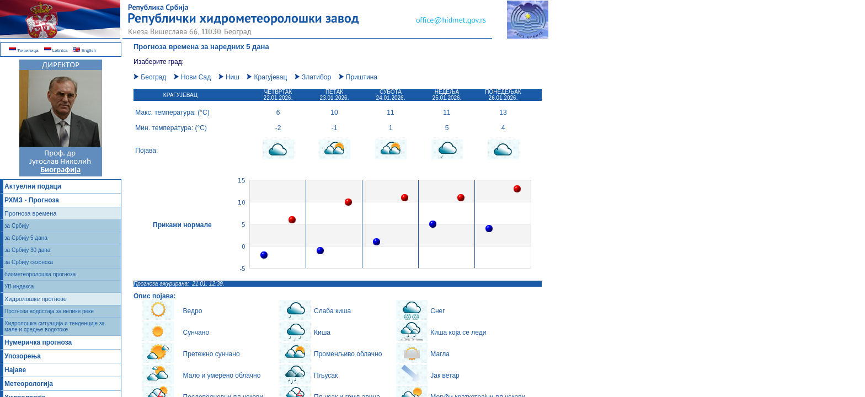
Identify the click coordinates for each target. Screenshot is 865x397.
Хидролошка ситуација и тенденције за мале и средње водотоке (54, 326)
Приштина (358, 77)
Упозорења (22, 356)
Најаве (15, 370)
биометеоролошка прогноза (40, 274)
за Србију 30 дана (27, 250)
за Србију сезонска (28, 262)
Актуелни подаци (32, 186)
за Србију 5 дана (25, 238)
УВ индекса (19, 286)
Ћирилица (24, 50)
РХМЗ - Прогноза (31, 200)
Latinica (56, 50)
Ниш (228, 77)
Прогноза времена (30, 213)
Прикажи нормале (182, 225)
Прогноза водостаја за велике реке (49, 311)
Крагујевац (267, 77)
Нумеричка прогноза (38, 342)
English (84, 50)
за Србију (16, 226)
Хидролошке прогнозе (35, 299)
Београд (150, 77)
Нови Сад (192, 77)
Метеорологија (28, 384)
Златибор (313, 77)
